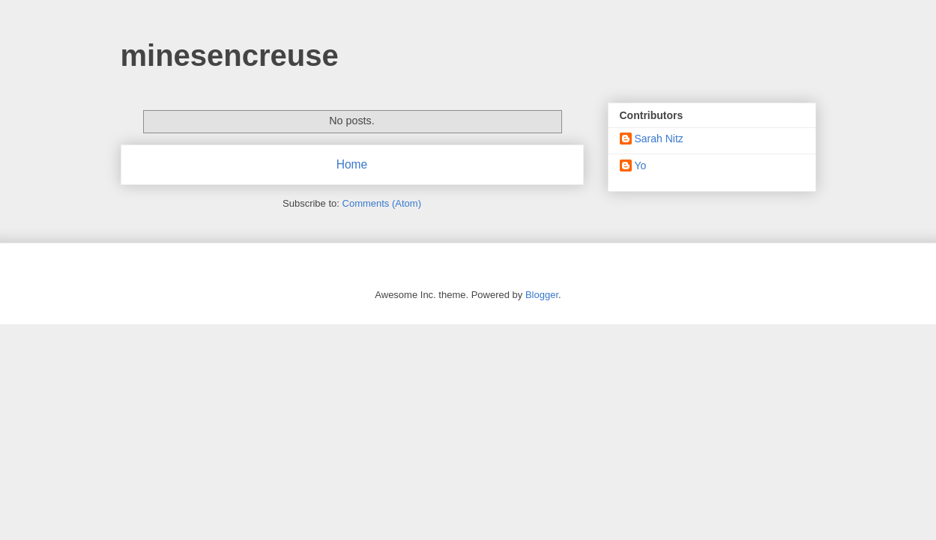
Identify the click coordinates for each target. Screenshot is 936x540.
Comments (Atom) (381, 203)
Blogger (541, 294)
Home (352, 164)
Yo (641, 166)
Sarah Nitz (659, 139)
